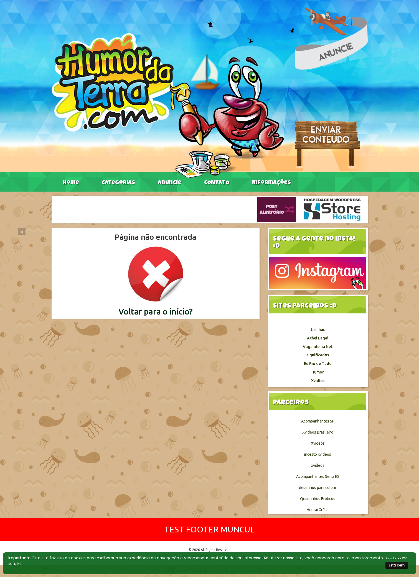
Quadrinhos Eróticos (317, 498)
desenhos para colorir (317, 487)
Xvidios (317, 380)
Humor (317, 372)
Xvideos (318, 443)
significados (318, 355)
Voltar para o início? (155, 311)
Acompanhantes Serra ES (317, 476)
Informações (271, 183)
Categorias (118, 183)
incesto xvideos (317, 454)
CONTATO (216, 183)
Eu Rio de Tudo (318, 363)
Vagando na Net (317, 346)
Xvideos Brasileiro (317, 432)
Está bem (397, 565)
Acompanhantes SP (317, 421)
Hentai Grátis (318, 510)
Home (71, 183)
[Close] (22, 231)
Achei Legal (317, 338)
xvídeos (317, 465)
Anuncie (169, 183)
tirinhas (318, 329)
